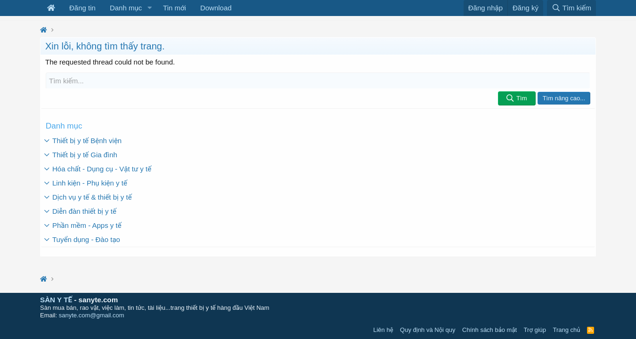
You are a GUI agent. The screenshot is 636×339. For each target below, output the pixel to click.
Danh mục (126, 8)
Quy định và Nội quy (428, 329)
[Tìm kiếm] (318, 81)
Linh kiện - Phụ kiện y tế (89, 183)
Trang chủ (566, 329)
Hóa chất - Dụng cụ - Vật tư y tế (101, 169)
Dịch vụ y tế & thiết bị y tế (92, 197)
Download (216, 8)
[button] (149, 8)
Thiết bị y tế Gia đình (84, 155)
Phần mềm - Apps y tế (87, 225)
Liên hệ (383, 329)
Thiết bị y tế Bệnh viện (87, 141)
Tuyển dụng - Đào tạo (86, 239)
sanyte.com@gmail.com (91, 315)
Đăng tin (82, 8)
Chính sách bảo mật (489, 329)
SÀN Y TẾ (56, 300)
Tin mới (174, 8)
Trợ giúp (535, 329)
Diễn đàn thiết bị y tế (84, 211)
